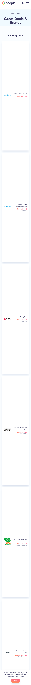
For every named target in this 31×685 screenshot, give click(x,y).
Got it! (15, 681)
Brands (12, 13)
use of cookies (20, 676)
